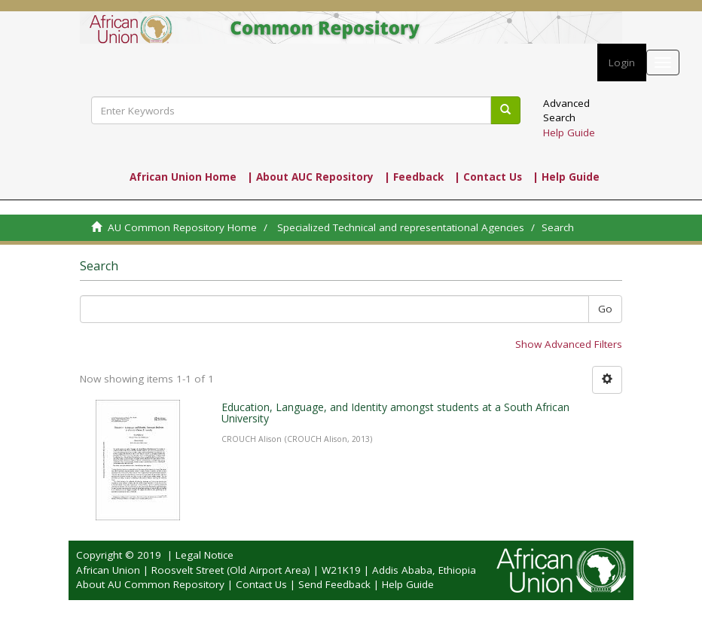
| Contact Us (488, 177)
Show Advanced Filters (568, 344)
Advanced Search (566, 110)
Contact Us (261, 584)
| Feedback (414, 177)
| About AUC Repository (310, 177)
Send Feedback (334, 584)
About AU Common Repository (150, 584)
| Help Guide (566, 177)
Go (605, 308)
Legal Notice (204, 555)
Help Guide (569, 132)
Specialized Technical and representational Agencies (400, 227)
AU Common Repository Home (182, 227)
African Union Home (183, 177)
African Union (108, 570)
